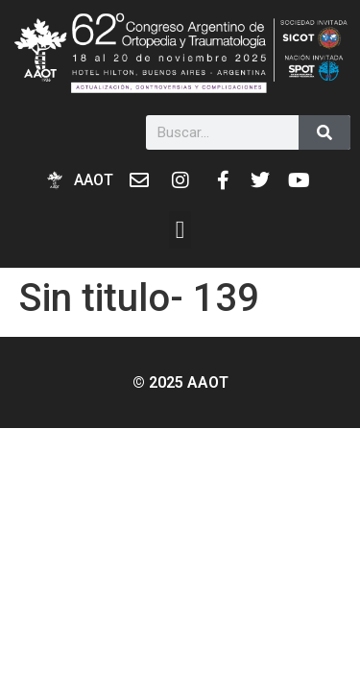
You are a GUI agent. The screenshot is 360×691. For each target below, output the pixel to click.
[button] (180, 230)
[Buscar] (324, 132)
